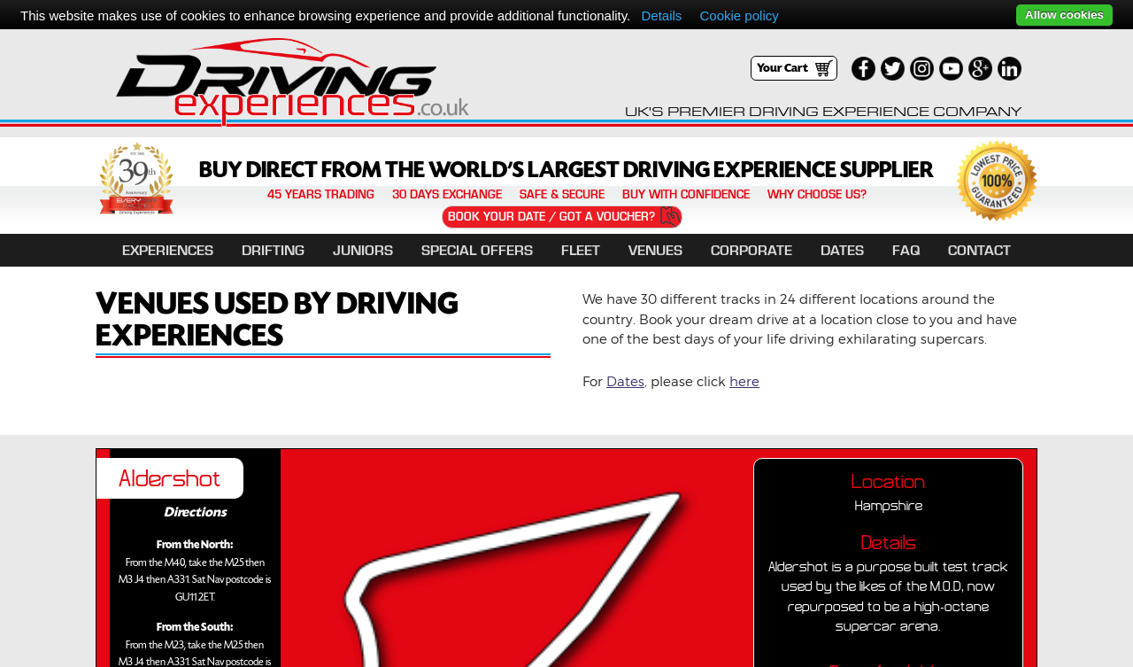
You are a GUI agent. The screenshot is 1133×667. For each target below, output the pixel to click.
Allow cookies (1064, 14)
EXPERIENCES (167, 250)
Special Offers (477, 250)
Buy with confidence (686, 195)
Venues (655, 250)
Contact (979, 250)
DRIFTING (273, 250)
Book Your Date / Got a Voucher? (551, 216)
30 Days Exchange (447, 195)
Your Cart (782, 68)
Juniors (363, 250)
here (744, 381)
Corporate (751, 250)
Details (661, 15)
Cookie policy (739, 15)
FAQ (906, 250)
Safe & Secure (562, 195)
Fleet (580, 250)
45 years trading (320, 195)
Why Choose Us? (817, 195)
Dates (842, 250)
